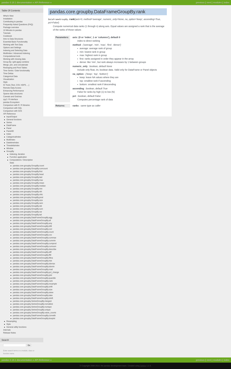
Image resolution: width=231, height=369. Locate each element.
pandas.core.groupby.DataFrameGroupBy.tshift (33, 298)
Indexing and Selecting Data (15, 50)
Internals (7, 330)
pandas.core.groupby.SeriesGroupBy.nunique (32, 307)
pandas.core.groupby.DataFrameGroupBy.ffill (32, 255)
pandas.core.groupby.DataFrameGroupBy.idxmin (34, 266)
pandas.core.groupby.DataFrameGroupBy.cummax (34, 238)
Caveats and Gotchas (12, 96)
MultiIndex (10, 140)
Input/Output (11, 117)
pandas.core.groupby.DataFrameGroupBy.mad (33, 269)
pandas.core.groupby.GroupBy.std (27, 206)
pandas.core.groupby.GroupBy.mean (28, 183)
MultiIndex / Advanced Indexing (16, 53)
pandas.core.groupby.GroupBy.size (28, 200)
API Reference (42, 2)
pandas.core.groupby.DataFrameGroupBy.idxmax (34, 264)
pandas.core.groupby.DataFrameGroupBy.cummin (34, 240)
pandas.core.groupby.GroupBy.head (28, 174)
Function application (18, 157)
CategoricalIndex (13, 137)
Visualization (8, 79)
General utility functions (16, 327)
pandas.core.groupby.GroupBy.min (27, 189)
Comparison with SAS (12, 111)
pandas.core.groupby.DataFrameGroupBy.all (32, 220)
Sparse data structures (13, 94)
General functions (13, 119)
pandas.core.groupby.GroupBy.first (27, 171)
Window (9, 148)
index (226, 2)
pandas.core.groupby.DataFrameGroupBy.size (32, 289)
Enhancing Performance (13, 91)
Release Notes (9, 333)
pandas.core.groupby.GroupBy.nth (27, 192)
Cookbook (7, 36)
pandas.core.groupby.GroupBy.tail (27, 215)
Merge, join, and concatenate (15, 65)
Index (8, 134)
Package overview (11, 27)
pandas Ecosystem (11, 102)
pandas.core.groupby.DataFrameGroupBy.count (33, 232)
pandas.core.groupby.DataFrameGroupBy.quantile (34, 278)
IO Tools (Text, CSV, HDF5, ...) (16, 85)
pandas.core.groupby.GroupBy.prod (28, 197)
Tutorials (7, 33)
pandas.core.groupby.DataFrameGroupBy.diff (32, 252)
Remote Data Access (12, 88)
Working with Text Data (13, 45)
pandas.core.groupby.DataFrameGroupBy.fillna (33, 258)
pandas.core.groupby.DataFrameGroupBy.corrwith (34, 315)
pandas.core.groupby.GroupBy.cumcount (30, 168)
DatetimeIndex (12, 143)
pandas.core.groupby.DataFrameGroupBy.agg (32, 217)
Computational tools (11, 56)
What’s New (8, 16)
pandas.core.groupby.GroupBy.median (29, 186)
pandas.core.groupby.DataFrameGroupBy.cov (32, 235)
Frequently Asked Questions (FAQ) (18, 24)
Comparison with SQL (12, 108)
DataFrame (11, 125)
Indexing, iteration (17, 154)
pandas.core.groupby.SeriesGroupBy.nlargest (32, 301)
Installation (7, 19)
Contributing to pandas (13, 21)
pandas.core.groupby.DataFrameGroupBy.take (33, 295)
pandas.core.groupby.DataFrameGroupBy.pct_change (36, 272)
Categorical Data (10, 76)
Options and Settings (12, 47)
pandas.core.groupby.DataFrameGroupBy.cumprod (34, 243)
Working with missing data (14, 59)
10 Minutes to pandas (12, 30)
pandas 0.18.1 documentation (17, 2)
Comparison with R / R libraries (16, 105)
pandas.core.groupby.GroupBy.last (27, 177)
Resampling (11, 321)
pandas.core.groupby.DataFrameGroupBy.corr (32, 229)
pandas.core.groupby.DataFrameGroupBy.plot (32, 275)
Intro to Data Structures (13, 39)
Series (9, 122)
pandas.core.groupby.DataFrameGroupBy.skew (33, 292)
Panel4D (10, 131)
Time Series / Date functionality (16, 70)
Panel (8, 128)
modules (217, 2)
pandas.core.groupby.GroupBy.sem (28, 203)
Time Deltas (8, 73)
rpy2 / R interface (10, 99)
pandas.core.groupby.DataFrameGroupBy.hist (32, 261)
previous (200, 2)
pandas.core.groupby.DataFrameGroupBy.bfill (32, 226)
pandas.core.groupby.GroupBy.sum (28, 209)
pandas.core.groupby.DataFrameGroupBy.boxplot (34, 318)
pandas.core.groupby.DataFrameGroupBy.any (32, 223)
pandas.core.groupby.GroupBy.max (28, 180)
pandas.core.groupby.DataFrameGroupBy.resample (35, 284)
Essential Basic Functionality (15, 42)
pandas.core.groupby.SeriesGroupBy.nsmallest (33, 304)
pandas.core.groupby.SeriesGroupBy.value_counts (34, 313)
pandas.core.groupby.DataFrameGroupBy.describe (34, 249)
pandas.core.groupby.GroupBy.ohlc (28, 194)
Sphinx (143, 366)
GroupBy (10, 151)
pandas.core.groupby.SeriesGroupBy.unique (32, 310)
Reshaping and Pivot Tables (15, 68)
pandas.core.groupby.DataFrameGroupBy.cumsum (34, 246)
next (209, 2)
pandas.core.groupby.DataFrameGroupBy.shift (32, 287)
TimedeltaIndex (13, 145)
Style (5, 82)
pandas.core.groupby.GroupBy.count (28, 166)
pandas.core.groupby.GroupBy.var (27, 212)
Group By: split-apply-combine (16, 62)
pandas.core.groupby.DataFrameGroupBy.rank (33, 281)
